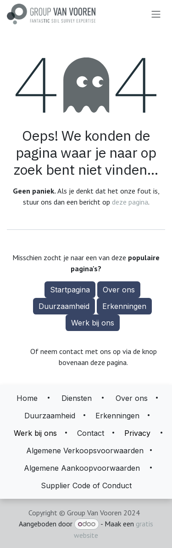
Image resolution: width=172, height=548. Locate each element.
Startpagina (70, 289)
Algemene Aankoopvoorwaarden (82, 468)
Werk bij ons (92, 322)
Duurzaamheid (64, 306)
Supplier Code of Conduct (86, 485)
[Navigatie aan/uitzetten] (156, 14)
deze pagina (130, 201)
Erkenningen (124, 306)
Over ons (119, 289)
